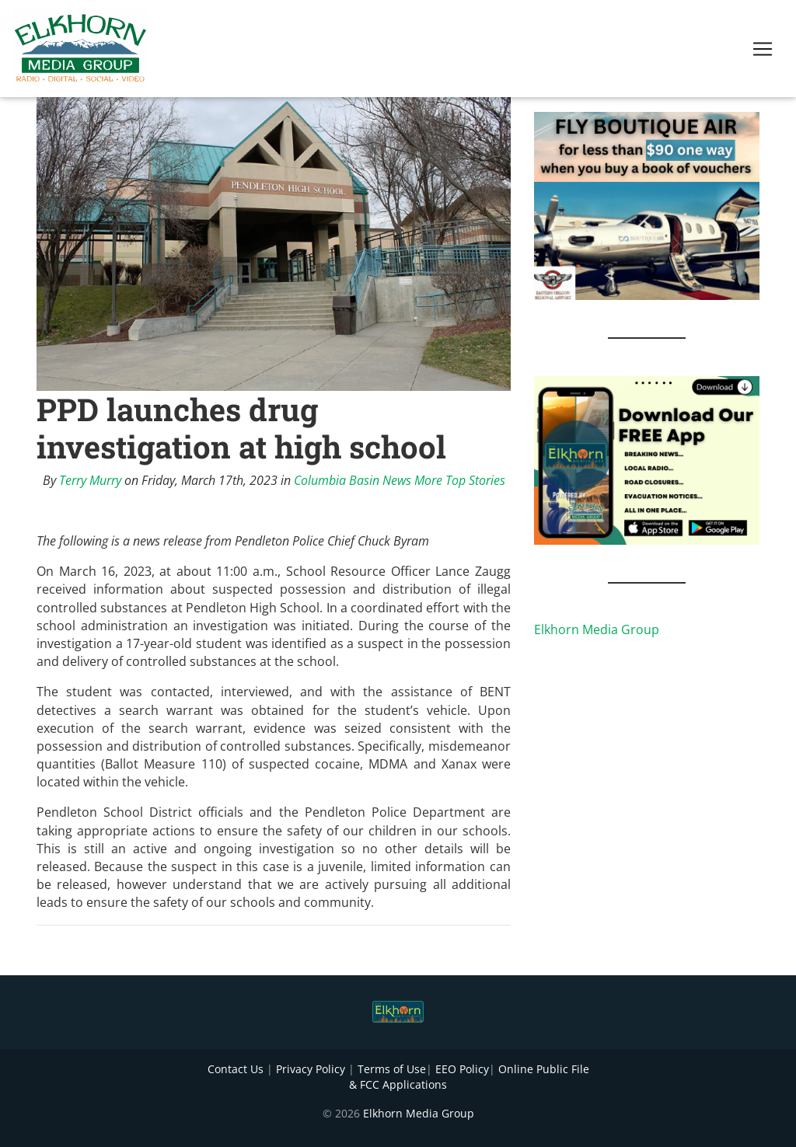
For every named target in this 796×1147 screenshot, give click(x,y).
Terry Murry (90, 480)
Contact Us (236, 1069)
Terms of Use (392, 1069)
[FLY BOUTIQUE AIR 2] (646, 204)
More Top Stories (459, 480)
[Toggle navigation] (763, 52)
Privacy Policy (310, 1069)
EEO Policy (462, 1069)
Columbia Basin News (352, 480)
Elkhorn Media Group (596, 629)
